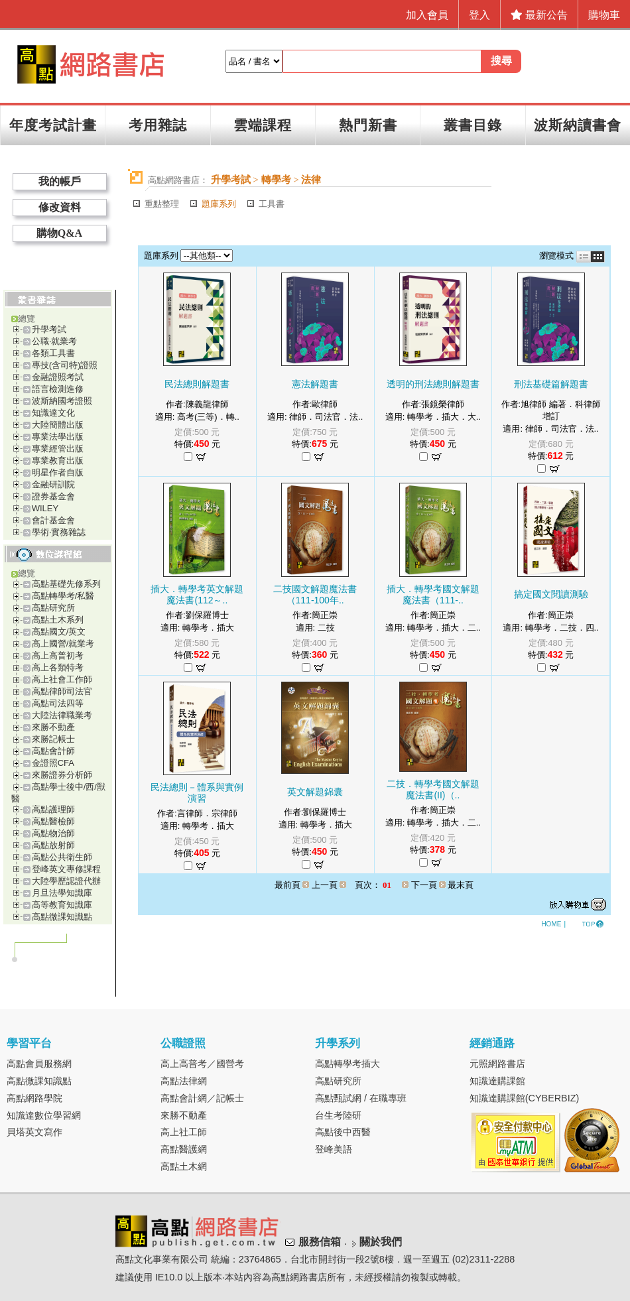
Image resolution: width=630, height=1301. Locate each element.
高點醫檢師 (53, 821)
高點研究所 (53, 608)
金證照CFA (53, 763)
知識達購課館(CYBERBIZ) (525, 1098)
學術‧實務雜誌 (59, 532)
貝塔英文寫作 (34, 1132)
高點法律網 (183, 1081)
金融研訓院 (53, 484)
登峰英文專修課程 (66, 869)
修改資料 (59, 207)
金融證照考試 (58, 377)
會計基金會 (53, 520)
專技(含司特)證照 (65, 365)
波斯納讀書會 (577, 125)
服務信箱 (319, 1242)
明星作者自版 (58, 472)
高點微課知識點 (62, 917)
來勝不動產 (53, 727)
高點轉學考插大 (347, 1063)
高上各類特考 (58, 667)
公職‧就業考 (54, 341)
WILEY (45, 508)
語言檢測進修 (58, 389)
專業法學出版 (58, 437)
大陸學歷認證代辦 (66, 881)
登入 (479, 15)
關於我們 (380, 1242)
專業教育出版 (58, 460)
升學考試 (49, 329)
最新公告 (539, 15)
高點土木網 (183, 1166)
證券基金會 (53, 496)
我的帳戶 (59, 181)
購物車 (604, 15)
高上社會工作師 (62, 679)
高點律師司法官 (62, 691)
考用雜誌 (158, 125)
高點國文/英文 (59, 632)
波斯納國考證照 (62, 401)
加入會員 (427, 15)
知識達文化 (53, 413)
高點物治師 (53, 833)
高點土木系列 (58, 620)
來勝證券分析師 (62, 775)
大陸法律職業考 (62, 715)
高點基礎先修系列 (66, 584)
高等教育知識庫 (62, 905)
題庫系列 (219, 204)
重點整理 (162, 204)
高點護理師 (53, 809)
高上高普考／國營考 (202, 1063)
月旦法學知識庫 (62, 893)
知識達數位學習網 (44, 1115)
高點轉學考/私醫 (63, 596)
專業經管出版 (58, 449)
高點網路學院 (34, 1098)
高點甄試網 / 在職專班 (361, 1098)
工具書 (271, 204)
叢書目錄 (473, 125)
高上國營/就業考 (63, 644)
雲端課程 (262, 125)
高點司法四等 (58, 703)
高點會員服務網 (39, 1063)
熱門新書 (368, 125)
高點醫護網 (183, 1149)
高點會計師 (53, 751)
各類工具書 (53, 353)
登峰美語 (333, 1149)
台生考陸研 (338, 1115)
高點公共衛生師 (62, 857)
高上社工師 (183, 1132)
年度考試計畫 (53, 125)
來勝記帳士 (53, 739)
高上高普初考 (58, 655)
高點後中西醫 (343, 1132)
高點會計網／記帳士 (202, 1098)
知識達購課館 (497, 1081)
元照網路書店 (497, 1063)
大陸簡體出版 (58, 425)
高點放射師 (53, 845)
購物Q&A (59, 233)
